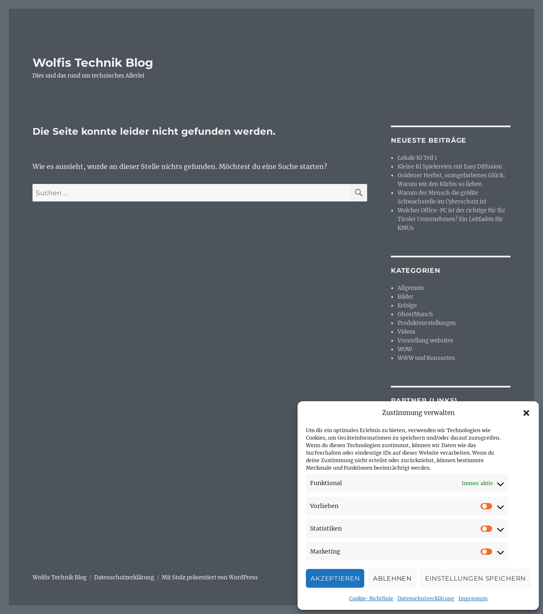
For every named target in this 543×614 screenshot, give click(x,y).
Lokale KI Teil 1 (417, 157)
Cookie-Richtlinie (371, 598)
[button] (526, 413)
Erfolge (407, 305)
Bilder (405, 296)
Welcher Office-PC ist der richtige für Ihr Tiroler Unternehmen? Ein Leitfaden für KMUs (451, 219)
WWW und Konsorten (426, 358)
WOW (405, 349)
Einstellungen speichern (475, 578)
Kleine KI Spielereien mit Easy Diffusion (450, 166)
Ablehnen (392, 578)
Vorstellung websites (425, 340)
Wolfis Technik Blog (93, 62)
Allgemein (411, 288)
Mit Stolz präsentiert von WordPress (210, 577)
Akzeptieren (335, 578)
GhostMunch (415, 314)
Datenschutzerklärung (426, 598)
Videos (406, 331)
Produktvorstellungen (427, 323)
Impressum (473, 598)
